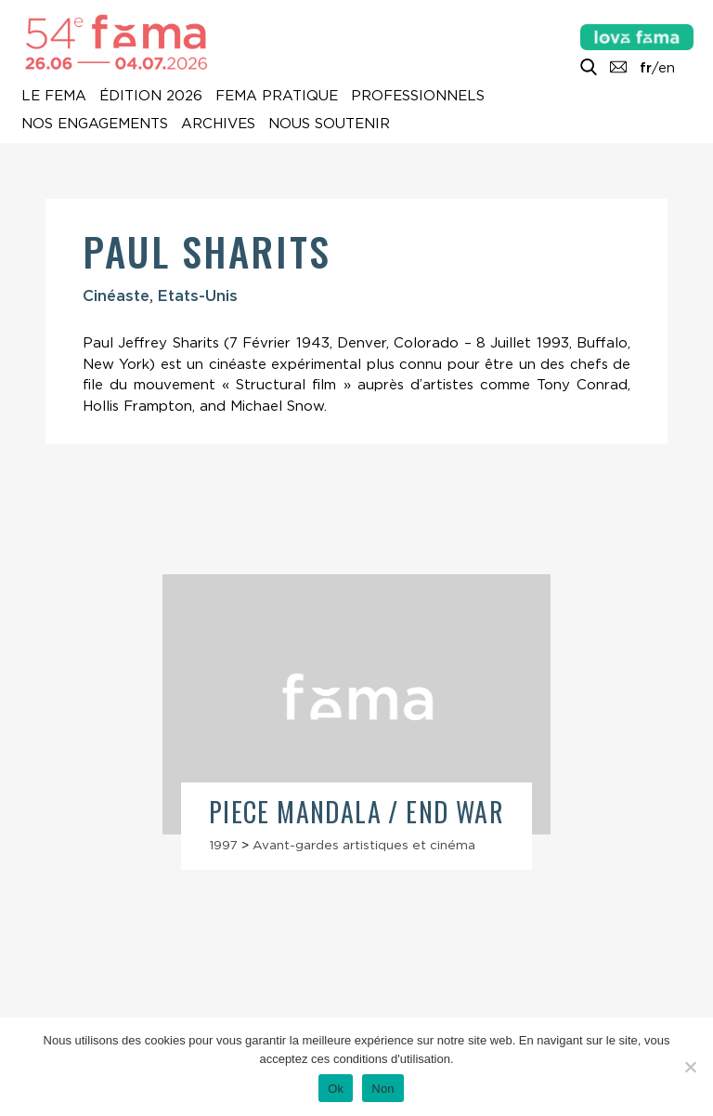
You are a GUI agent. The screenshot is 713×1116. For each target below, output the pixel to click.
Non (383, 1089)
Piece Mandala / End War (356, 812)
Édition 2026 (150, 96)
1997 (223, 844)
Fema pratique (276, 96)
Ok (336, 1089)
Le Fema (53, 96)
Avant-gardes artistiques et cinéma (364, 844)
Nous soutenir (329, 124)
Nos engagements (94, 124)
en (666, 67)
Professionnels (418, 96)
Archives (218, 124)
